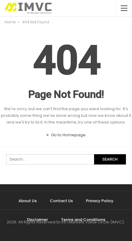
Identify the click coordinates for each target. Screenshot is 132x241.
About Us (28, 201)
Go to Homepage (66, 135)
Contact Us (61, 201)
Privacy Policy (99, 201)
